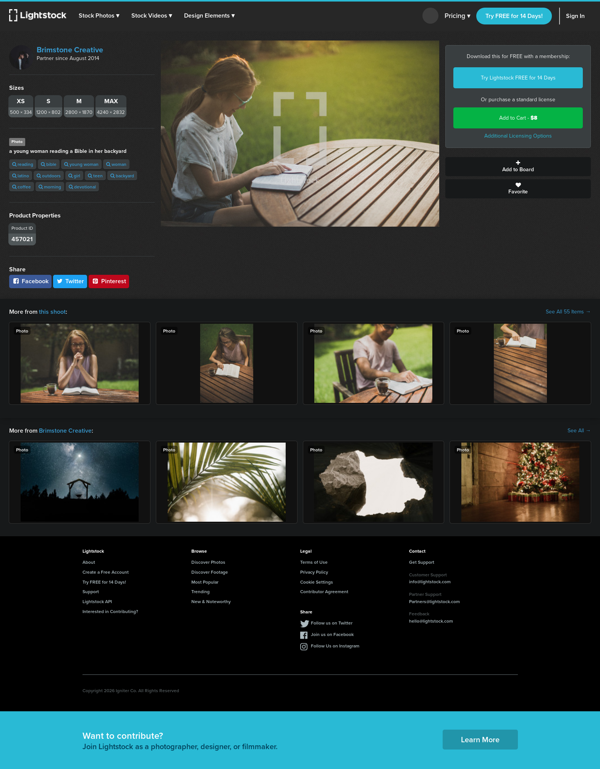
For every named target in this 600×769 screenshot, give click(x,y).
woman (116, 164)
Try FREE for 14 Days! (514, 15)
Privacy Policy (314, 572)
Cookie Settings (316, 582)
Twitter (70, 281)
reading (22, 164)
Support (90, 591)
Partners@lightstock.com (434, 601)
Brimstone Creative (70, 49)
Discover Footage (209, 572)
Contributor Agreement (324, 591)
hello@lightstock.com (431, 621)
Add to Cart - (518, 118)
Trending (200, 591)
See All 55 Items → (568, 312)
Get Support (421, 562)
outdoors (49, 175)
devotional (82, 186)
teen (95, 175)
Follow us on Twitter (332, 623)
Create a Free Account (105, 572)
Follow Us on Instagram (335, 645)
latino (20, 175)
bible (49, 164)
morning (50, 186)
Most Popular (204, 582)
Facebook (30, 281)
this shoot (52, 311)
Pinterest (109, 281)
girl (74, 175)
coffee (21, 186)
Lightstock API (97, 601)
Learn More (480, 739)
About (88, 562)
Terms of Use (314, 562)
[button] (99, 16)
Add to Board (518, 166)
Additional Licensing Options (518, 136)
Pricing (457, 16)
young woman (81, 164)
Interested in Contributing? (110, 611)
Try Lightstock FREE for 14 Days (518, 78)
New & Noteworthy (211, 601)
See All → (579, 431)
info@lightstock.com (430, 581)
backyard (122, 175)
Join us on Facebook (332, 634)
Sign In (575, 15)
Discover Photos (208, 562)
